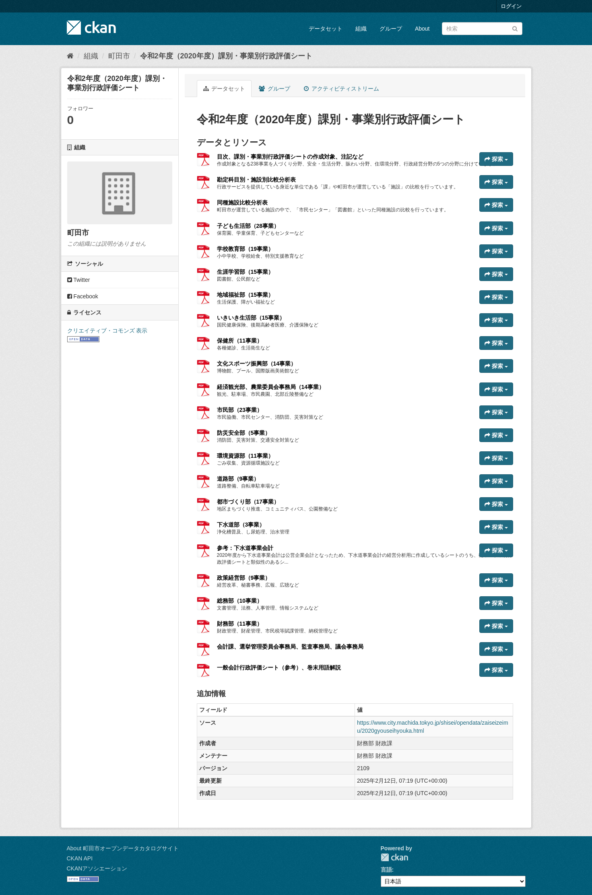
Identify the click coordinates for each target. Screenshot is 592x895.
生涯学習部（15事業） (245, 272)
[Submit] (515, 28)
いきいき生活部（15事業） (251, 317)
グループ (391, 28)
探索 (496, 159)
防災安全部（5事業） (244, 433)
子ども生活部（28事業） (248, 226)
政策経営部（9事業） (244, 578)
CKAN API (80, 858)
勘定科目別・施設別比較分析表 (256, 179)
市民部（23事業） (240, 410)
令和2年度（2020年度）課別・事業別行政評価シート (226, 56)
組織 (361, 28)
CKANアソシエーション (97, 868)
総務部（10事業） (240, 600)
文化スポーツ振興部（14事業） (257, 363)
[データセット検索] (482, 28)
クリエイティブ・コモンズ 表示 (107, 330)
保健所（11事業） (240, 340)
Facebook (82, 296)
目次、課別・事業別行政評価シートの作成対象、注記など (290, 156)
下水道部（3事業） (241, 524)
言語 (386, 869)
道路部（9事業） (238, 478)
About (422, 28)
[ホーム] (70, 56)
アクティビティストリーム (341, 88)
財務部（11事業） (240, 623)
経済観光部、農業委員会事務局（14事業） (271, 387)
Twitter (78, 280)
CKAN (394, 857)
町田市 (119, 56)
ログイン (511, 6)
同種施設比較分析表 (242, 202)
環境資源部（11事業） (245, 456)
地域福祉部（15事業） (245, 294)
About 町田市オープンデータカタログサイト (123, 848)
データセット (325, 28)
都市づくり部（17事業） (248, 501)
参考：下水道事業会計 (245, 548)
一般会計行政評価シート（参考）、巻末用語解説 (279, 667)
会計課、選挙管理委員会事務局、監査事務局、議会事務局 (290, 646)
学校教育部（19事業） (245, 249)
